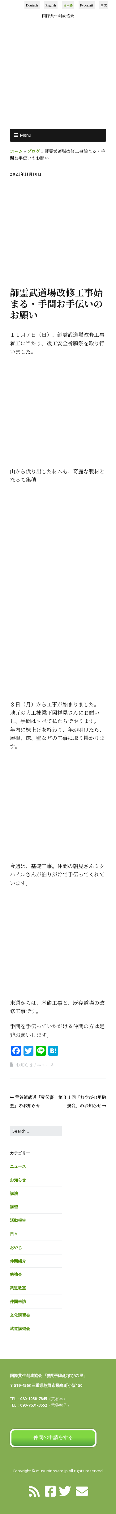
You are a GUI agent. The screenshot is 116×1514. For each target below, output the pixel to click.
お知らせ (24, 1065)
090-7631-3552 (33, 1405)
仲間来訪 (18, 1301)
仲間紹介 (18, 1261)
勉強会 (16, 1274)
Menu (25, 135)
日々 (14, 1234)
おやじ (16, 1247)
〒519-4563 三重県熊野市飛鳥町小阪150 (46, 1385)
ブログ (33, 151)
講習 (14, 1206)
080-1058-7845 (33, 1398)
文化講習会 (20, 1315)
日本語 (68, 5)
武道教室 (18, 1288)
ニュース (45, 1065)
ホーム (16, 151)
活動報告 (18, 1220)
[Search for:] (36, 1131)
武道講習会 (20, 1328)
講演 (14, 1193)
